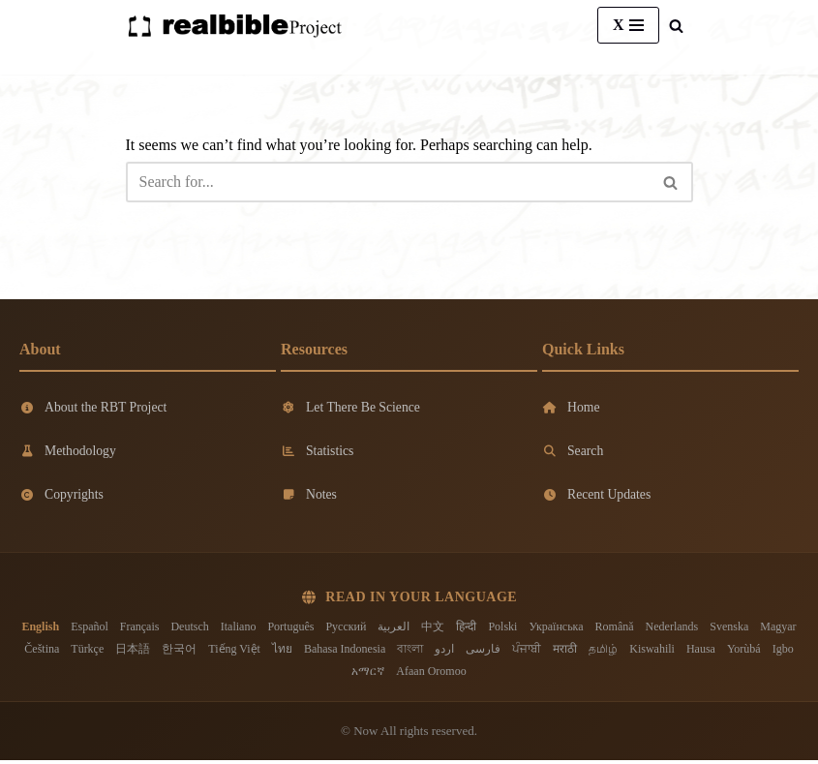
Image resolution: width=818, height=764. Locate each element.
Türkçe (87, 651)
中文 (432, 629)
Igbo (783, 651)
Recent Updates (597, 497)
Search (573, 452)
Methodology (68, 452)
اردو (444, 651)
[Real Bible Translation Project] (234, 26)
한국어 (179, 651)
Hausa (700, 651)
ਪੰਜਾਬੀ (526, 651)
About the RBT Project (94, 407)
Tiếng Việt (234, 651)
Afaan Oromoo (431, 675)
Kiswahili (652, 651)
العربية (393, 629)
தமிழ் (603, 651)
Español (89, 629)
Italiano (239, 629)
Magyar (778, 629)
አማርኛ (367, 675)
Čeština (41, 651)
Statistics (318, 452)
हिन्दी (466, 629)
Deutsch (189, 629)
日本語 (132, 651)
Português (290, 629)
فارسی (483, 651)
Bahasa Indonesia (344, 651)
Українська (556, 629)
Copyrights (62, 497)
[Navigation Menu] (628, 25)
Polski (502, 629)
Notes (309, 497)
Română (614, 629)
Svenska (729, 629)
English (40, 629)
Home (571, 407)
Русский (345, 629)
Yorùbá (744, 651)
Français (140, 629)
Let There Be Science (352, 407)
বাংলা (410, 651)
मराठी (565, 651)
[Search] (676, 25)
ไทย (282, 651)
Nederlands (672, 629)
